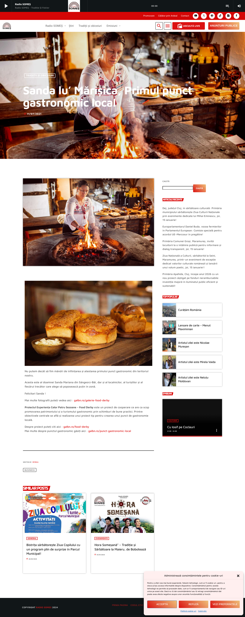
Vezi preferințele (225, 604)
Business (29, 470)
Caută (165, 181)
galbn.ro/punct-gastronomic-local (109, 431)
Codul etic (202, 611)
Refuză (194, 604)
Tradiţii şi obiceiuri (40, 75)
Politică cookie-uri (188, 611)
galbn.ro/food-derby (76, 426)
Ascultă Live (188, 26)
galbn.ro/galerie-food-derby (91, 400)
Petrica (35, 462)
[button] (238, 576)
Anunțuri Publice (224, 25)
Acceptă (162, 604)
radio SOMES (43, 607)
